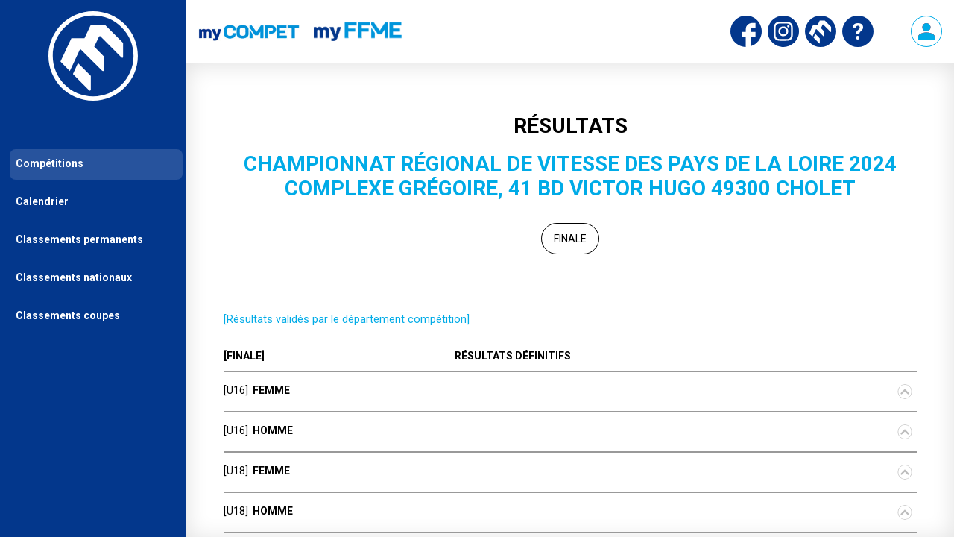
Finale (570, 239)
